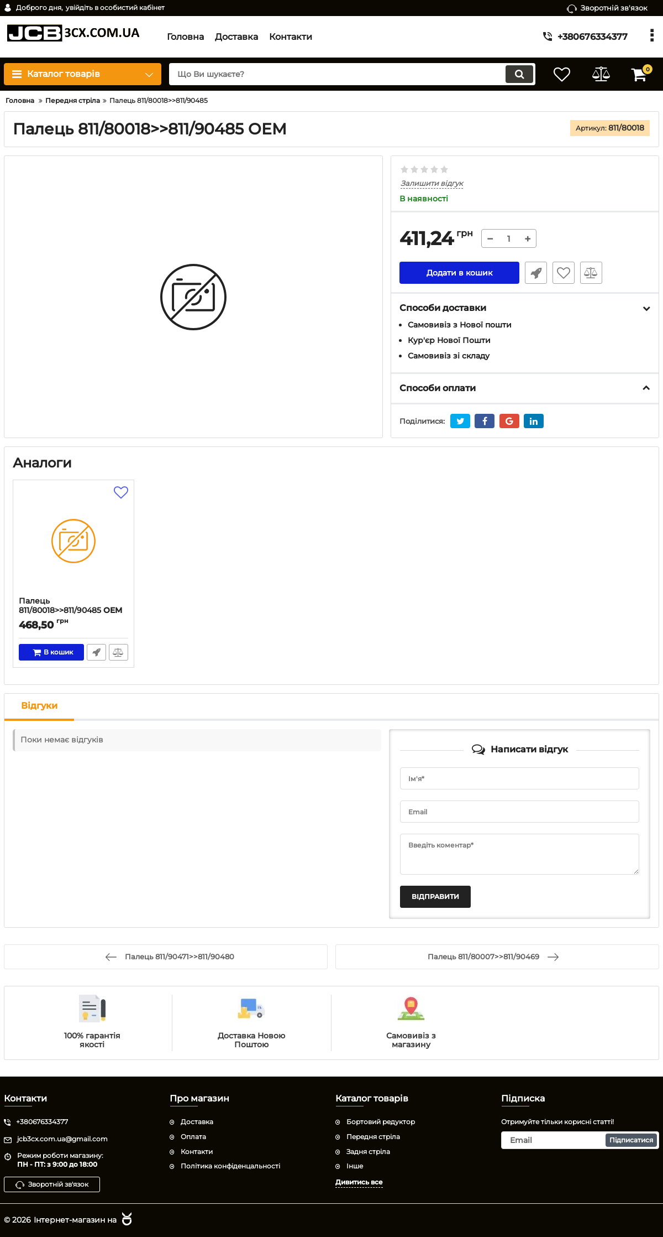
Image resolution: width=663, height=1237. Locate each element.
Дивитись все (359, 1182)
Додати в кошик (459, 273)
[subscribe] (580, 1140)
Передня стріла (373, 1136)
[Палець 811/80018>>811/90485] (73, 541)
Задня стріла (368, 1151)
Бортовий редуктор (380, 1122)
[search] (352, 74)
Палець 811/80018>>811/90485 (73, 610)
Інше (354, 1166)
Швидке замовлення (536, 273)
